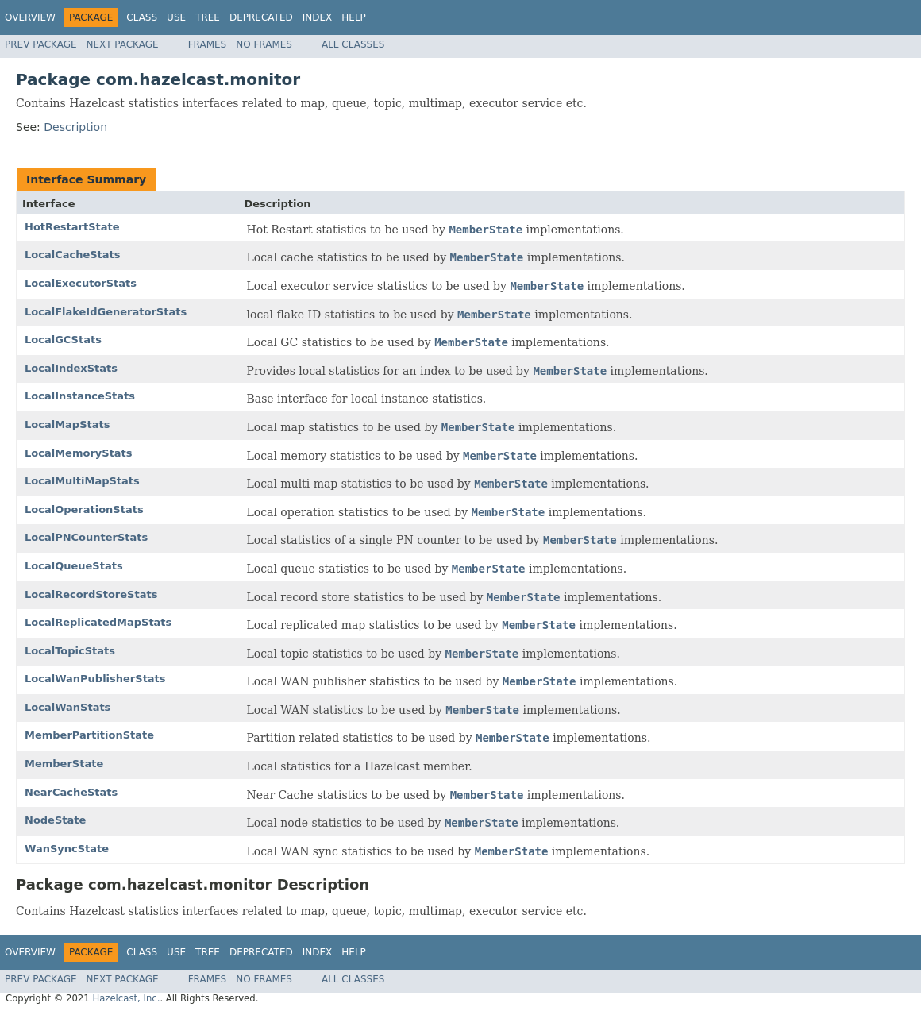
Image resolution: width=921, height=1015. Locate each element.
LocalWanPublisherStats (95, 679)
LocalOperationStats (84, 509)
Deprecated (261, 17)
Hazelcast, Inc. (126, 998)
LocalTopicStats (70, 651)
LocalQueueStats (74, 566)
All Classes (353, 44)
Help (353, 17)
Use (176, 17)
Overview (30, 17)
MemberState (64, 764)
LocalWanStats (67, 707)
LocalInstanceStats (80, 396)
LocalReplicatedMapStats (98, 622)
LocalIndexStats (71, 368)
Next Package (123, 44)
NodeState (55, 820)
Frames (207, 44)
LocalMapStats (67, 424)
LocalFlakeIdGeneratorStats (106, 312)
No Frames (264, 44)
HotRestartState (72, 227)
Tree (207, 17)
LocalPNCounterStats (86, 537)
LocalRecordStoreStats (91, 594)
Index (318, 17)
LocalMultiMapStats (82, 481)
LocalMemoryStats (79, 453)
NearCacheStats (71, 792)
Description (75, 127)
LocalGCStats (63, 339)
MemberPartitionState (89, 735)
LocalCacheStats (73, 255)
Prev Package (41, 44)
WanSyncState (67, 849)
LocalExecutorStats (81, 283)
